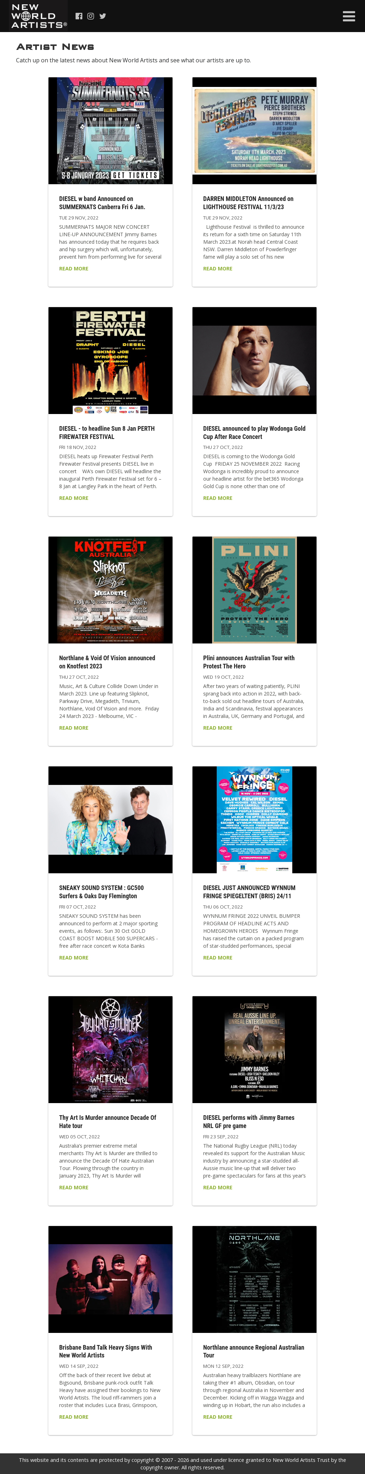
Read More (73, 268)
